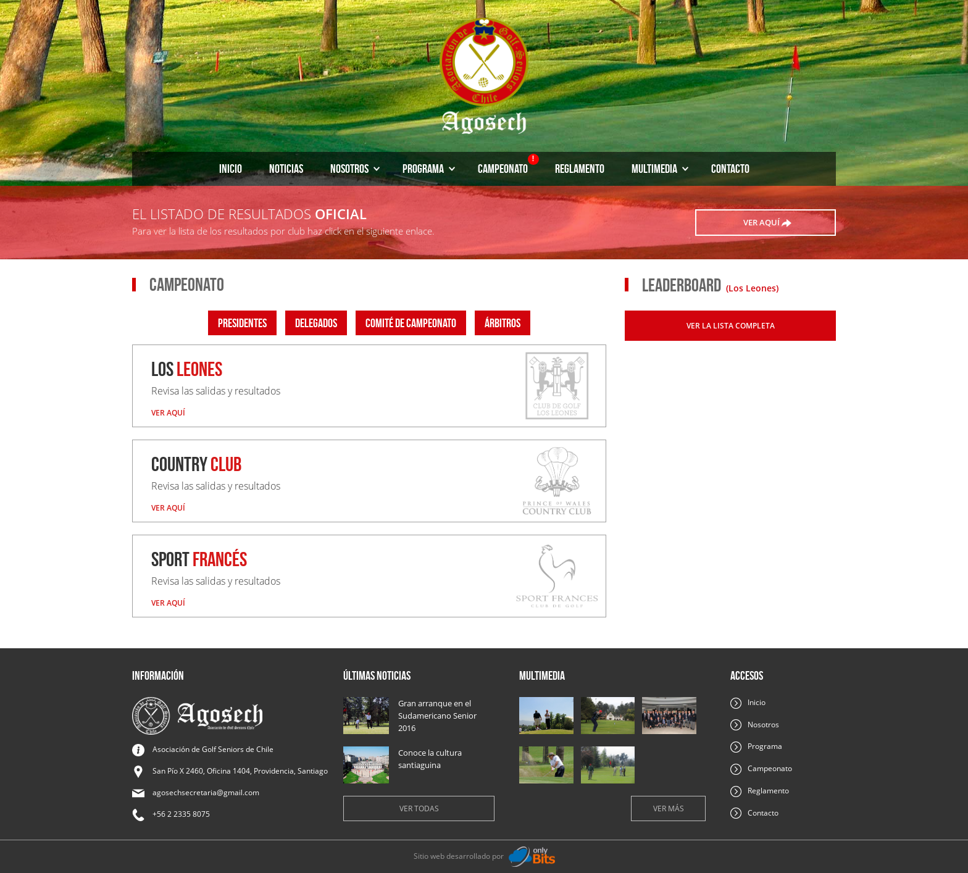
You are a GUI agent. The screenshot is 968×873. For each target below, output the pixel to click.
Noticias (286, 168)
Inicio (230, 168)
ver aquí (767, 223)
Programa (429, 168)
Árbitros (502, 323)
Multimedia (660, 168)
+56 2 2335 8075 (181, 814)
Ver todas (419, 808)
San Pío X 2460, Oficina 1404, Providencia (240, 771)
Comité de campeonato (410, 323)
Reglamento (579, 168)
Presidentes (242, 323)
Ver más (668, 808)
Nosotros (355, 168)
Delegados (316, 323)
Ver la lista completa (730, 325)
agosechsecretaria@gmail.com (205, 792)
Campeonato (508, 164)
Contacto (730, 168)
